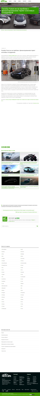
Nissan (2, 290)
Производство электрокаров (32, 205)
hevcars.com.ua (36, 103)
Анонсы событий (4, 337)
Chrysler (3, 260)
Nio (21, 288)
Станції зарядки (28, 378)
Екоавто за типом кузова (21, 377)
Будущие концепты (4, 339)
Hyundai (22, 272)
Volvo (21, 308)
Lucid (2, 283)
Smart (2, 301)
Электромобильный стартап (16, 206)
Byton (21, 256)
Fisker (21, 267)
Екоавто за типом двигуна (21, 379)
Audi (21, 249)
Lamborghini (22, 276)
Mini (21, 285)
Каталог (15, 376)
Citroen (21, 260)
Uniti (21, 306)
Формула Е (3, 348)
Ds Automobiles (23, 263)
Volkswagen (3, 308)
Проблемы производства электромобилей (21, 205)
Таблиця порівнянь (34, 381)
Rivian (21, 297)
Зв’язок (13, 389)
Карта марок (27, 389)
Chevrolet (22, 258)
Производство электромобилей (6, 206)
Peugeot (3, 292)
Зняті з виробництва (21, 384)
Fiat (2, 267)
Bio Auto (22, 251)
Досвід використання (35, 383)
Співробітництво (33, 389)
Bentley (3, 251)
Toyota (2, 306)
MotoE (2, 332)
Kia (2, 276)
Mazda (21, 283)
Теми (22, 389)
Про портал (4, 389)
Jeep (21, 274)
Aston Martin (3, 249)
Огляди (15, 378)
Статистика (29, 384)
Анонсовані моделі (21, 382)
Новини (15, 379)
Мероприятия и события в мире (7, 341)
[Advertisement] (20, 40)
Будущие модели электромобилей (8, 205)
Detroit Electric (4, 263)
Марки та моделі (15, 382)
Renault (3, 297)
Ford (2, 269)
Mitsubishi (3, 288)
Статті (28, 376)
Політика (9, 389)
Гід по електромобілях (30, 382)
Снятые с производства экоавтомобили (8, 346)
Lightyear (3, 281)
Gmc (21, 269)
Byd (2, 256)
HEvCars (3, 379)
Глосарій (34, 376)
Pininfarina (22, 292)
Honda (2, 272)
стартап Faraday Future (13, 55)
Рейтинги (34, 379)
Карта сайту (18, 389)
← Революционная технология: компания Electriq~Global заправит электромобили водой (18, 210)
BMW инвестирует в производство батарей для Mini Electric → (27, 212)
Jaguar (2, 274)
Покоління (15, 384)
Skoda (21, 299)
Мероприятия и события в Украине (7, 344)
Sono (21, 301)
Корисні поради (28, 380)
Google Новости (11, 221)
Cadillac (3, 258)
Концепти (34, 378)
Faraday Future (4, 265)
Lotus (21, 281)
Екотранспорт (16, 380)
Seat (2, 299)
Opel (21, 290)
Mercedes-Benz (4, 285)
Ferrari (21, 265)
